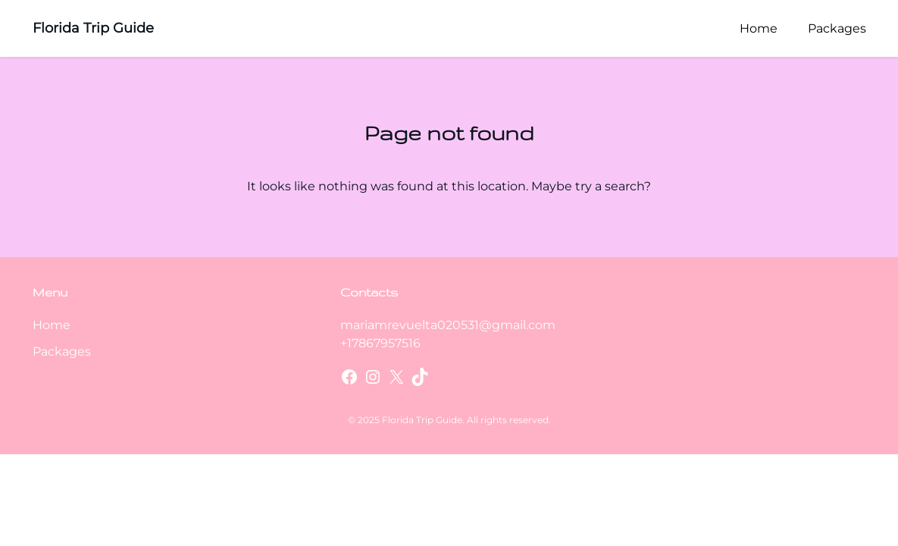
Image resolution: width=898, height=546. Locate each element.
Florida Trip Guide (93, 28)
